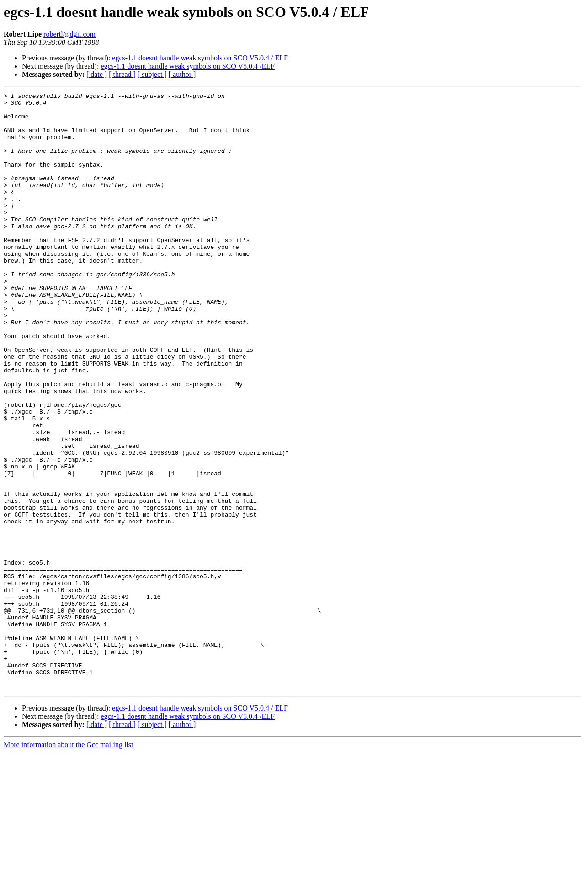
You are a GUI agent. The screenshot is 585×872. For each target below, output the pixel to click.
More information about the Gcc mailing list (68, 864)
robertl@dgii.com (69, 34)
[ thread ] (122, 74)
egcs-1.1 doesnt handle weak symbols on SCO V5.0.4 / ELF (200, 58)
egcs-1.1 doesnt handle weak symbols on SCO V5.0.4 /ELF (188, 66)
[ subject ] (152, 74)
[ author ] (182, 74)
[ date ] (96, 74)
